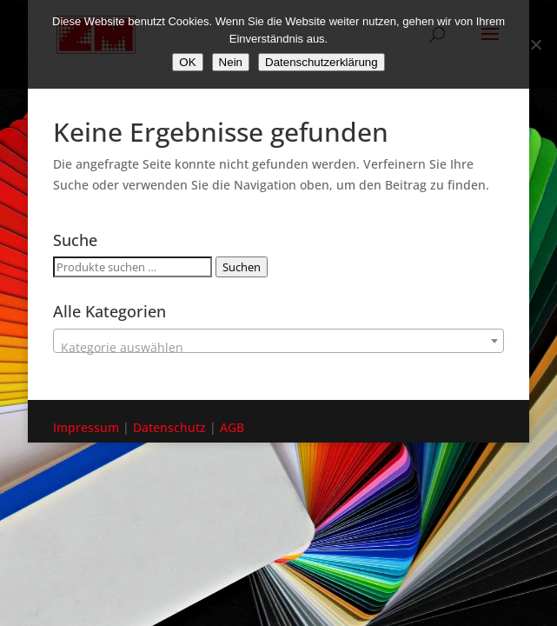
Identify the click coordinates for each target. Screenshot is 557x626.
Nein (230, 62)
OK (187, 62)
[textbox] (278, 348)
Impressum (86, 427)
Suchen (241, 267)
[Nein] (535, 44)
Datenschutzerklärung (321, 62)
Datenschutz (169, 427)
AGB (232, 427)
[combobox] (278, 341)
